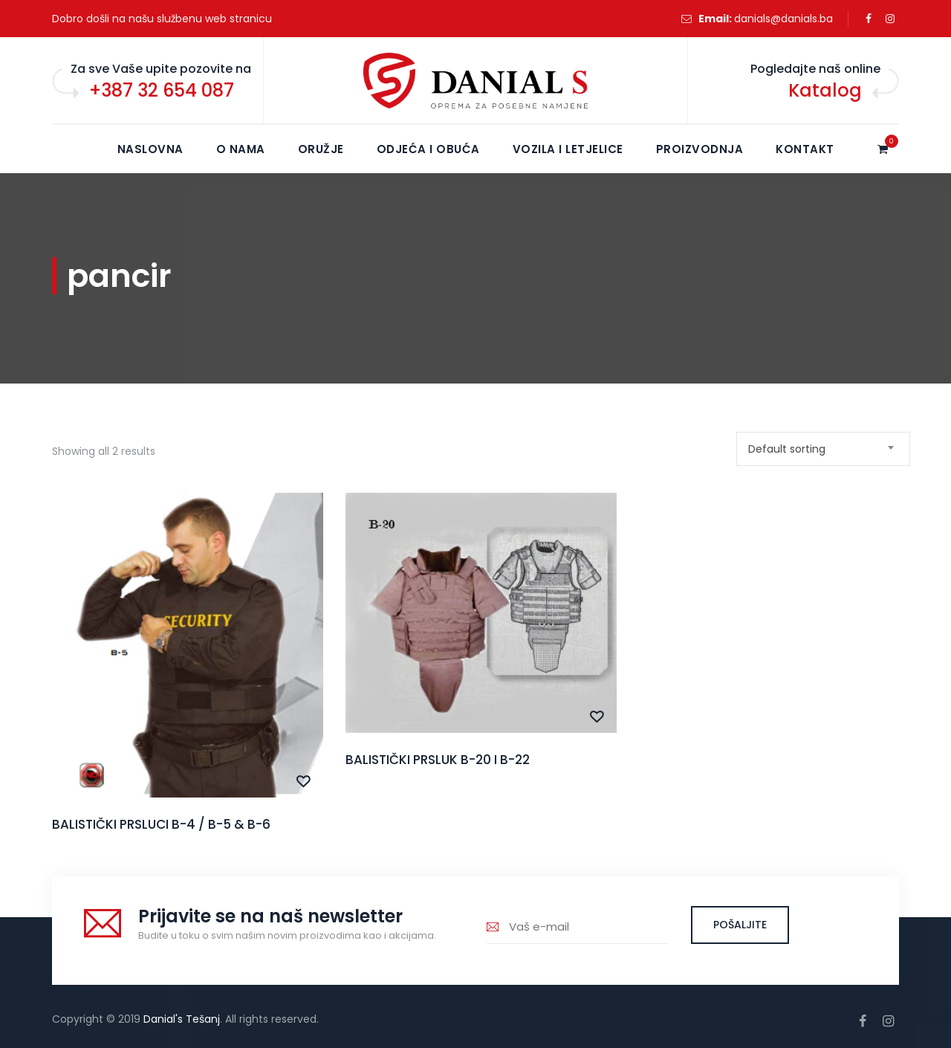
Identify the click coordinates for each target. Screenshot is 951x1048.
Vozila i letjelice (568, 149)
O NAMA (240, 149)
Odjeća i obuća (428, 149)
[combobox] (823, 449)
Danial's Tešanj (181, 1019)
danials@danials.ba (783, 18)
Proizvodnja (700, 149)
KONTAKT (805, 149)
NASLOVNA (150, 149)
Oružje (321, 149)
